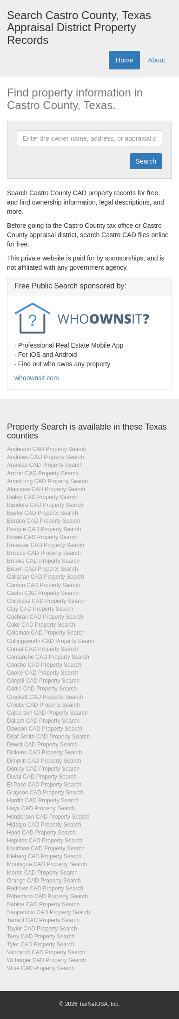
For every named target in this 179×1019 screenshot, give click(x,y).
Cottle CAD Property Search (42, 688)
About (156, 60)
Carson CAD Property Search (43, 585)
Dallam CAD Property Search (43, 721)
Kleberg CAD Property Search (44, 856)
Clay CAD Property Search (40, 609)
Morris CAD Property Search (42, 872)
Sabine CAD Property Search (43, 904)
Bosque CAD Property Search (44, 529)
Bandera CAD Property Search (45, 505)
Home (124, 60)
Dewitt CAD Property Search (42, 744)
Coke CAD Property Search (41, 625)
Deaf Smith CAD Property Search (48, 736)
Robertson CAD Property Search (47, 896)
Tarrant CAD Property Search (43, 920)
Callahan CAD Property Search (45, 577)
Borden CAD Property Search (43, 521)
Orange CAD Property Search (44, 880)
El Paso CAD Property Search (44, 784)
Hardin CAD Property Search (43, 800)
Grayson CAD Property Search (45, 792)
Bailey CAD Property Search (42, 497)
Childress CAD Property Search (46, 601)
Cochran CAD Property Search (45, 617)
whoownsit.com (36, 378)
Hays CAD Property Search (41, 808)
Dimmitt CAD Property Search (44, 761)
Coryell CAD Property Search (43, 680)
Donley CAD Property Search (43, 769)
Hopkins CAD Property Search (44, 840)
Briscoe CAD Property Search (44, 553)
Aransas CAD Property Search (45, 465)
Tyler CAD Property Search (40, 944)
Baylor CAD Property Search (42, 513)
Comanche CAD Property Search (48, 657)
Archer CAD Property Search (43, 473)
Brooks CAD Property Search (43, 561)
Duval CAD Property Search (41, 776)
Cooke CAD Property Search (42, 673)
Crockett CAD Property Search (45, 697)
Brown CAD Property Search (42, 569)
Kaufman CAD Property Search (46, 848)
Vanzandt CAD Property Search (46, 952)
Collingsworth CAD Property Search (51, 641)
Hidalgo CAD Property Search (44, 824)
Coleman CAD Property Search (46, 632)
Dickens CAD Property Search (44, 752)
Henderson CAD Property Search (48, 817)
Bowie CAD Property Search (42, 537)
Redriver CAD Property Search (45, 888)
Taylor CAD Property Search (42, 928)
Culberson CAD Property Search (47, 713)
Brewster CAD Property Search (45, 545)
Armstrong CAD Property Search (47, 481)
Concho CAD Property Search (44, 665)
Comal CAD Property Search (42, 649)
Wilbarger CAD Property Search (46, 960)
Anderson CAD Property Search (46, 449)
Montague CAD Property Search (47, 864)
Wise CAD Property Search (40, 968)
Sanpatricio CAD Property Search (48, 912)
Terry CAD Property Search (40, 936)
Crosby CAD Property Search (43, 705)
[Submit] (146, 161)
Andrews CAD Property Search (45, 457)
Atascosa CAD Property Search (46, 489)
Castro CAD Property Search (43, 593)
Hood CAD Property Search (41, 832)
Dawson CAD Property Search (44, 728)
